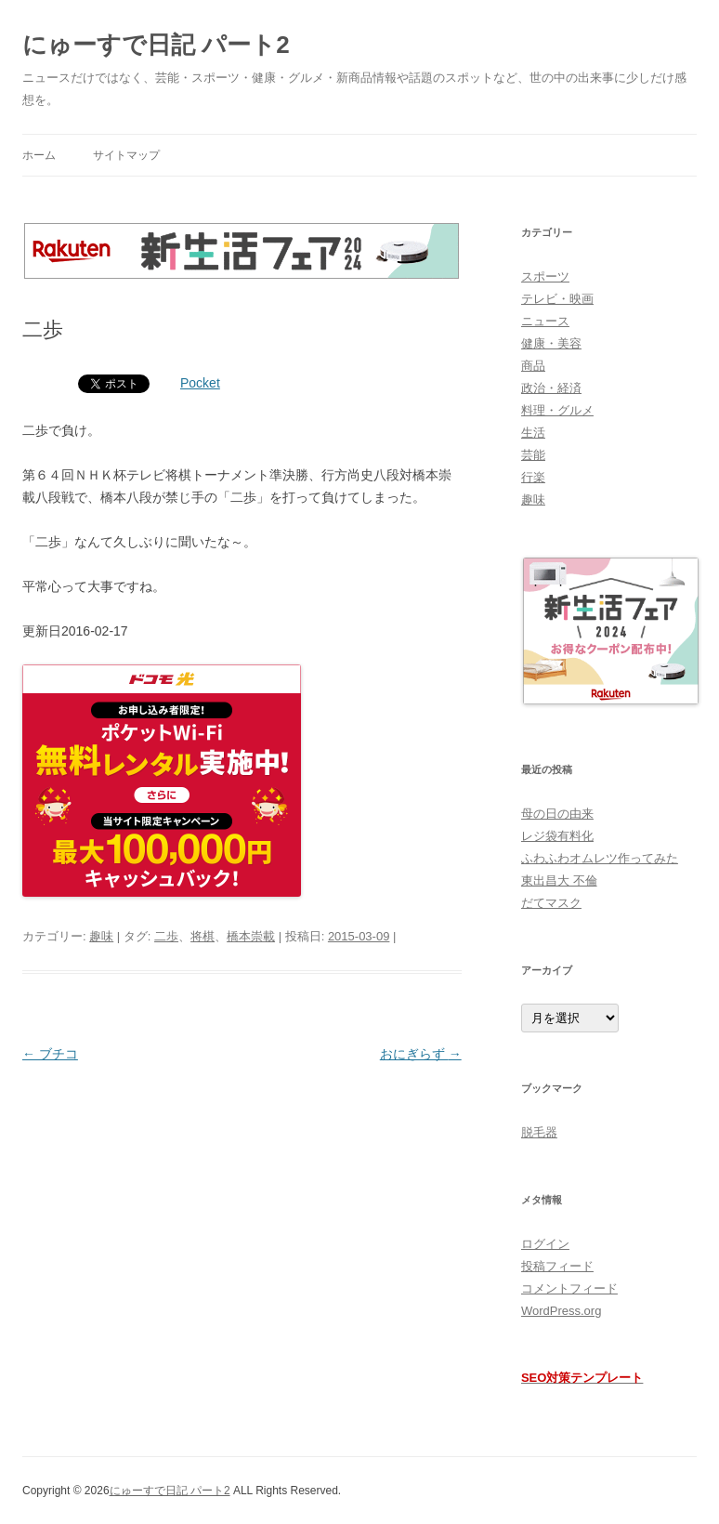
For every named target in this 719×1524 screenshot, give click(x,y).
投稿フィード (557, 1266)
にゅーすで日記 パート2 (156, 45)
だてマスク (551, 903)
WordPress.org (561, 1311)
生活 (533, 433)
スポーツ (545, 276)
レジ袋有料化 (557, 836)
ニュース (545, 321)
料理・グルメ (557, 410)
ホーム (39, 155)
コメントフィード (569, 1288)
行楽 (533, 477)
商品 (533, 366)
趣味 (101, 936)
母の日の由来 (557, 814)
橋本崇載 (251, 936)
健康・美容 (551, 343)
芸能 (533, 455)
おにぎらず (421, 1053)
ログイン (545, 1244)
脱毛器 (539, 1132)
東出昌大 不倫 (559, 880)
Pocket (200, 382)
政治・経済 (551, 388)
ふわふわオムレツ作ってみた (599, 858)
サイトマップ (126, 155)
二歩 (166, 936)
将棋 (202, 936)
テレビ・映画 (557, 299)
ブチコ (50, 1053)
